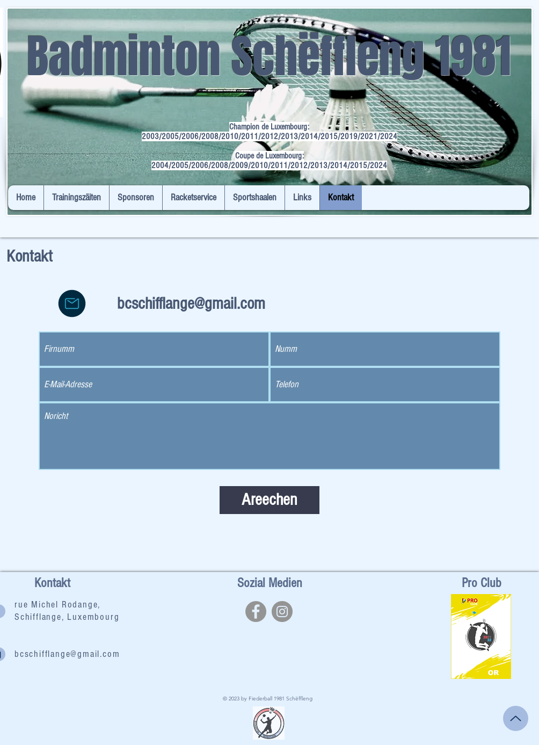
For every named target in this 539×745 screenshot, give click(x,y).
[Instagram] (282, 611)
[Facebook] (255, 611)
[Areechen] (269, 500)
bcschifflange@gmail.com (191, 303)
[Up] (515, 718)
